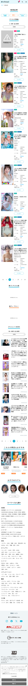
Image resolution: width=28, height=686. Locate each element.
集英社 (23, 512)
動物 (13, 602)
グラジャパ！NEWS (22, 15)
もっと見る (14, 496)
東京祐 (21, 236)
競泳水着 (22, 543)
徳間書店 (24, 514)
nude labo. (4, 538)
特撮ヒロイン (20, 591)
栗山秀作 (22, 100)
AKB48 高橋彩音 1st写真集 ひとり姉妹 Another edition (20, 114)
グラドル (6, 581)
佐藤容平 (22, 122)
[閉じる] (26, 666)
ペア (4, 574)
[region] (14, 675)
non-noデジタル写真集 (7, 525)
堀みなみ (16, 89)
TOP (2, 5)
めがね (5, 545)
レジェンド (6, 593)
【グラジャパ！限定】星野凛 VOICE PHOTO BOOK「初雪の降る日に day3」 (20, 222)
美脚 (4, 554)
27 (18, 279)
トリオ (11, 574)
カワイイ (6, 567)
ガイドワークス (10, 510)
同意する (14, 683)
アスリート (6, 595)
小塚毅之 (22, 44)
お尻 (4, 552)
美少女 (5, 563)
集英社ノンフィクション (7, 527)
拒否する (14, 679)
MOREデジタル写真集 (16, 523)
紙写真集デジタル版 (6, 532)
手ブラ (5, 600)
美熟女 (5, 565)
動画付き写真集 (5, 534)
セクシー (16, 567)
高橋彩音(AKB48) (17, 118)
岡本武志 (22, 156)
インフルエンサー (8, 591)
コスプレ (5, 543)
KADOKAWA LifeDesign (7, 512)
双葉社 (12, 516)
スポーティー (16, 556)
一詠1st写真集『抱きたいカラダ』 (20, 35)
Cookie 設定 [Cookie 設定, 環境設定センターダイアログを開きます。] (14, 676)
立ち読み (19, 49)
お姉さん (14, 563)
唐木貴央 (22, 184)
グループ (20, 574)
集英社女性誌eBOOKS (19, 525)
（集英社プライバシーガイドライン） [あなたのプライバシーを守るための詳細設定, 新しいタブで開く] (9, 673)
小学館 (9, 514)
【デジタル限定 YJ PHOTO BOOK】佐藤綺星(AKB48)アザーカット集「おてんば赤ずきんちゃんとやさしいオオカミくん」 (20, 252)
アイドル (16, 581)
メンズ (5, 602)
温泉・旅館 (14, 576)
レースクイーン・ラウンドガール (12, 587)
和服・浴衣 (15, 545)
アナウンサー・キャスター (10, 589)
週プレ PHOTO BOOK (7, 521)
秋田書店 (3, 510)
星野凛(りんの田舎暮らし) (19, 61)
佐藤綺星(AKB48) (17, 256)
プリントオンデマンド (7, 536)
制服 (14, 543)
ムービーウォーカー (19, 516)
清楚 (4, 569)
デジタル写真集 (5, 15)
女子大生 (5, 585)
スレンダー (6, 550)
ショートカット (15, 552)
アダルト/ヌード (15, 595)
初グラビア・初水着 (17, 600)
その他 (20, 602)
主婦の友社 (4, 514)
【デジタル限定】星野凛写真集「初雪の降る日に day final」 (20, 58)
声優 (20, 583)
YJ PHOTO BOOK (17, 521)
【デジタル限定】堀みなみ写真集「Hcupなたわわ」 (20, 87)
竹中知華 (16, 173)
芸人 (15, 593)
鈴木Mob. (16, 200)
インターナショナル (8, 558)
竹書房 (19, 514)
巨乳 (16, 550)
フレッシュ (6, 556)
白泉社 (3, 516)
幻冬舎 (19, 512)
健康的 (20, 554)
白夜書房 (7, 516)
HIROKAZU (22, 267)
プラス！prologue (16, 532)
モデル (12, 583)
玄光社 (15, 512)
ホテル (5, 576)
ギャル (19, 558)
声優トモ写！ (16, 536)
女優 (4, 583)
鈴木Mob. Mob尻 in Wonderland (20, 197)
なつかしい (15, 565)
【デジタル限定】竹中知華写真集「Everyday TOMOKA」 (20, 170)
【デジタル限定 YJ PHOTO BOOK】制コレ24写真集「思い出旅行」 (20, 137)
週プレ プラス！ (14, 15)
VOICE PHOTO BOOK (15, 534)
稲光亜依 (16, 140)
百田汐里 (16, 143)
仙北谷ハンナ (16, 141)
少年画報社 (14, 514)
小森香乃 (16, 145)
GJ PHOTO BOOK (6, 523)
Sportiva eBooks (18, 527)
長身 (12, 554)
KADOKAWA (18, 510)
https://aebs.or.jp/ (4, 662)
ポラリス (23, 536)
